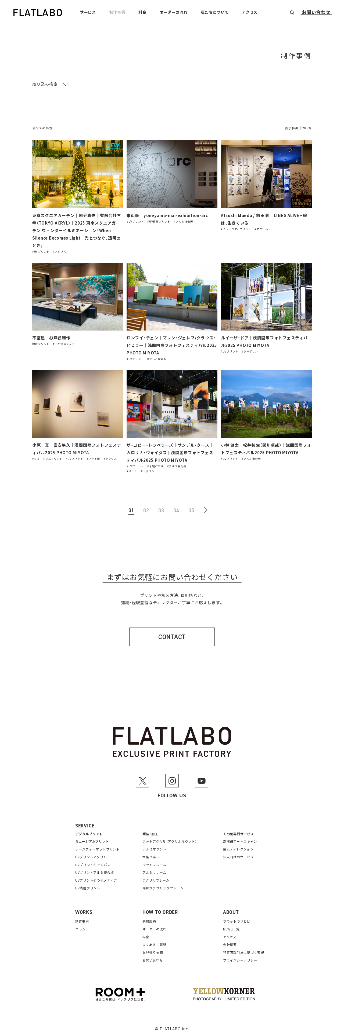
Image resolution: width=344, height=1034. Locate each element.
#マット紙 (93, 456)
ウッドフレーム (154, 862)
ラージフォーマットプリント (97, 846)
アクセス (249, 12)
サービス (88, 12)
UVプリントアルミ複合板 (94, 870)
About (231, 910)
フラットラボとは (236, 918)
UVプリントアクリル (91, 854)
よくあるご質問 (154, 942)
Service (84, 823)
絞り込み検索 (45, 84)
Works (83, 910)
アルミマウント (154, 846)
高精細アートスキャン (240, 839)
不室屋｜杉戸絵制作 (51, 336)
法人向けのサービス (238, 854)
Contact (172, 634)
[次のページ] (206, 508)
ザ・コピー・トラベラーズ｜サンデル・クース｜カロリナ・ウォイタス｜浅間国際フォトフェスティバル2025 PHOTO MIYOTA (170, 450)
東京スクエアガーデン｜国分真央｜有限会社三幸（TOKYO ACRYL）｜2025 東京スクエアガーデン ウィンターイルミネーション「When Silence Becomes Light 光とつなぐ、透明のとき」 (76, 229)
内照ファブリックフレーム (163, 885)
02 (146, 507)
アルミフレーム (154, 870)
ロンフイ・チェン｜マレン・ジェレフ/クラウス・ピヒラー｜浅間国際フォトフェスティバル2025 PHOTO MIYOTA (172, 344)
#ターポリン (250, 350)
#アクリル (59, 250)
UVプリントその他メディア (96, 877)
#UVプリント (40, 250)
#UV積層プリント (158, 221)
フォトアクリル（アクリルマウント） (169, 839)
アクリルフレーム (156, 877)
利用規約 (149, 918)
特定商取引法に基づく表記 (243, 950)
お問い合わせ (316, 13)
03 (161, 507)
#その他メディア (64, 342)
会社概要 (230, 942)
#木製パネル (155, 463)
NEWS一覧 (231, 926)
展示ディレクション (238, 846)
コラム (80, 926)
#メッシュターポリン (141, 468)
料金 (142, 12)
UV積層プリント (87, 885)
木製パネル (151, 854)
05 (191, 507)
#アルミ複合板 (183, 221)
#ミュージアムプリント (236, 228)
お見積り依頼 (152, 950)
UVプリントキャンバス (92, 862)
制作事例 (117, 12)
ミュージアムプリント (92, 839)
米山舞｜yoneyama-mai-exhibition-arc (167, 215)
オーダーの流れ (174, 12)
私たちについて (214, 12)
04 (176, 507)
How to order (160, 910)
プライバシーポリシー (240, 957)
